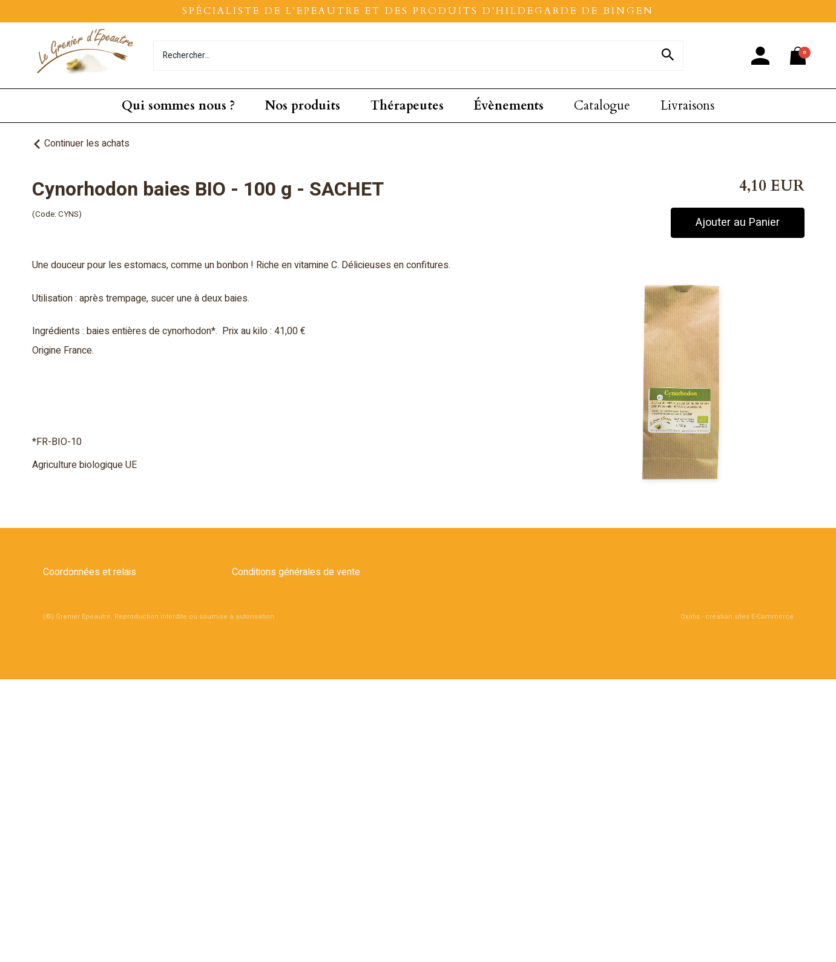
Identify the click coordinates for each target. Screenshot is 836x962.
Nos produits (302, 105)
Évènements (508, 105)
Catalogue (602, 105)
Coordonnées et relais (89, 572)
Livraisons (687, 105)
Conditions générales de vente (296, 572)
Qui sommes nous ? (178, 105)
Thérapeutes (407, 105)
